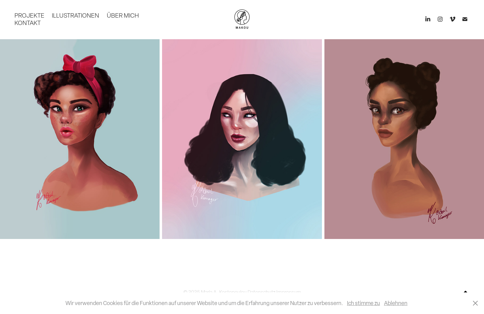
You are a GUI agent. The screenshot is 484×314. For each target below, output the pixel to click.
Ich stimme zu (363, 303)
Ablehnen (395, 303)
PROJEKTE (29, 15)
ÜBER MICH (123, 15)
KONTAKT (28, 23)
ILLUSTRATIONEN (75, 15)
